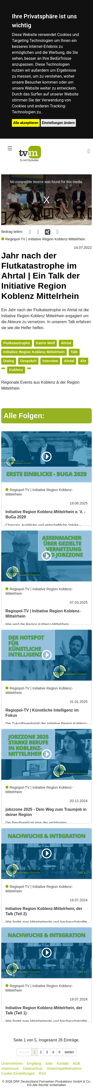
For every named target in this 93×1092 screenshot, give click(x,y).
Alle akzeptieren (25, 123)
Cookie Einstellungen (18, 1073)
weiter (69, 1052)
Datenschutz (33, 1068)
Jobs (49, 1063)
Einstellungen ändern (58, 123)
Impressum (10, 1068)
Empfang (34, 1063)
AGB (76, 1063)
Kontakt (63, 1063)
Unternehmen (12, 1063)
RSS (42, 1073)
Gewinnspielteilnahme (64, 1068)
